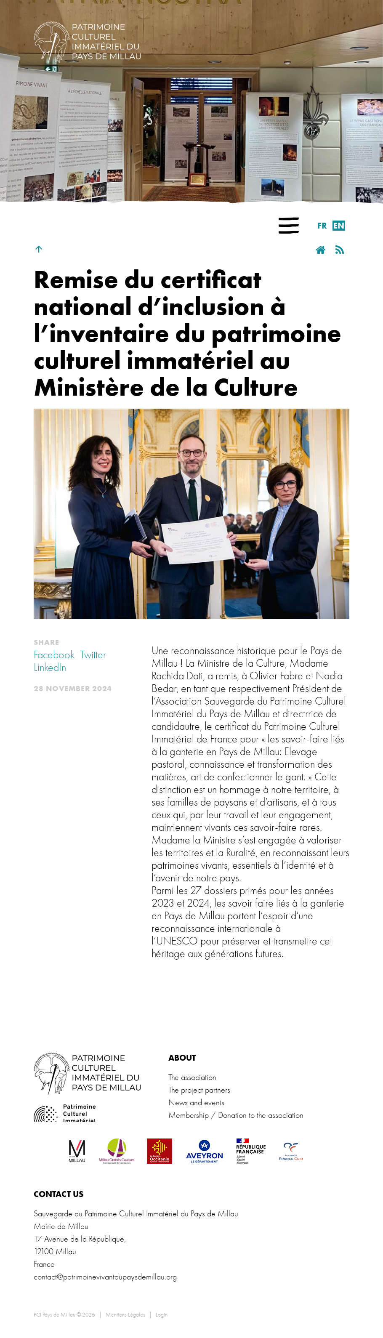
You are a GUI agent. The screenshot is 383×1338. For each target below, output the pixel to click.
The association (192, 1077)
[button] (289, 225)
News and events (196, 1102)
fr (322, 226)
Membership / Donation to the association (235, 1115)
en (338, 226)
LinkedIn (50, 667)
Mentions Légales (125, 1314)
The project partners (199, 1090)
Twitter (93, 655)
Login (162, 1314)
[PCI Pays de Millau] (87, 41)
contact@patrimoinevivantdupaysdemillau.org (105, 1277)
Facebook (54, 655)
